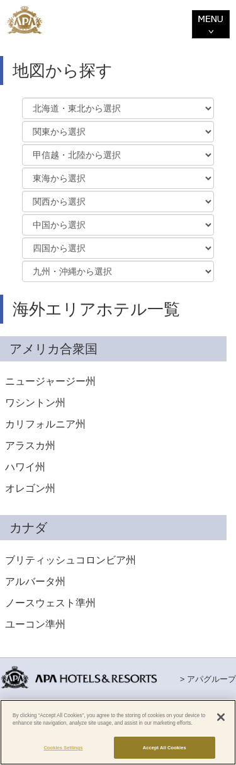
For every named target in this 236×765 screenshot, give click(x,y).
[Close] (221, 717)
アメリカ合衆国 (53, 349)
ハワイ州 (25, 467)
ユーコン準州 (35, 624)
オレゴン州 (30, 488)
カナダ (28, 528)
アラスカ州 (30, 445)
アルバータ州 (35, 581)
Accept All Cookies (164, 748)
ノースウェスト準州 (50, 603)
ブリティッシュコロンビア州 (70, 560)
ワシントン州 (35, 402)
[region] (118, 732)
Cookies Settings (62, 748)
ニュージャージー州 (50, 381)
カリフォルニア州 (45, 424)
